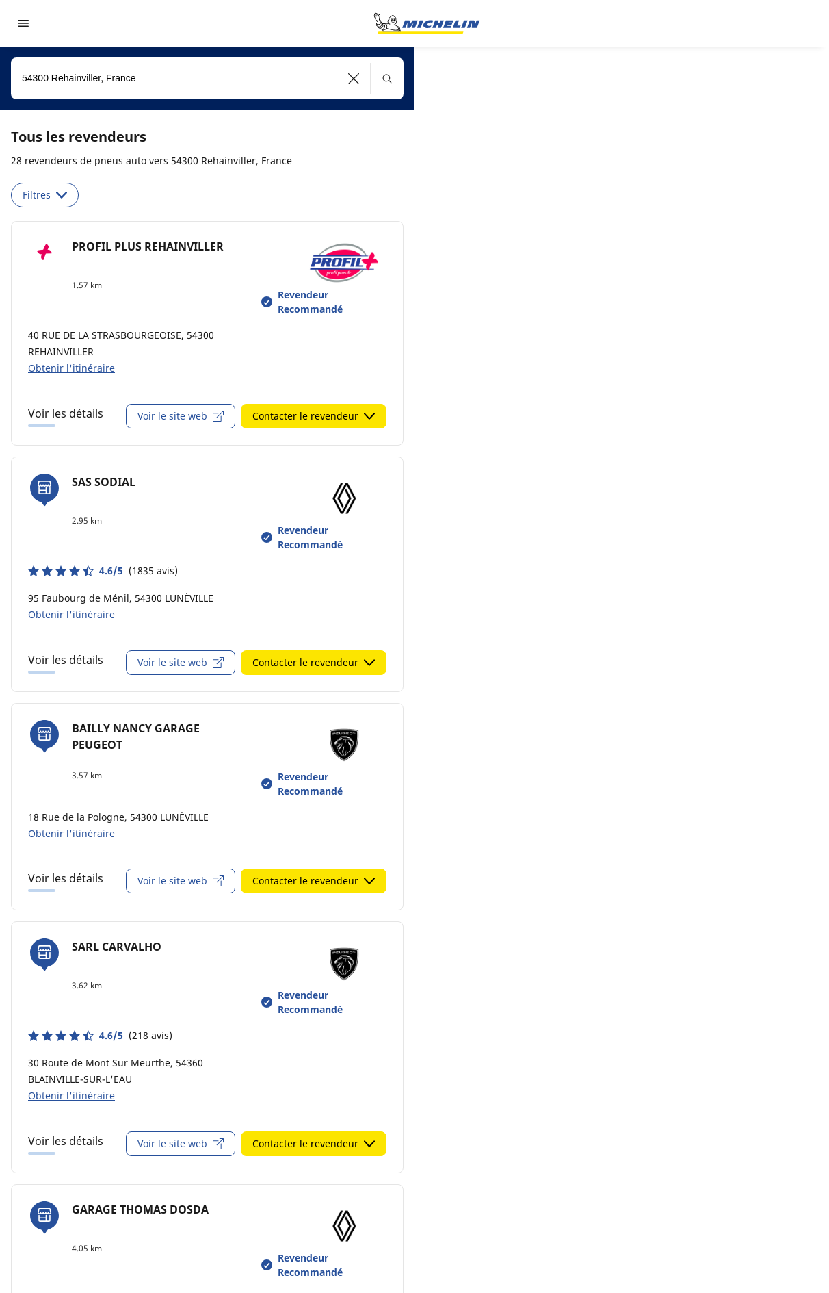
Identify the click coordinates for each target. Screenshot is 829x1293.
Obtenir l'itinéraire (71, 367)
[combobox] (207, 78)
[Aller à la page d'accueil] (427, 23)
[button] (354, 78)
